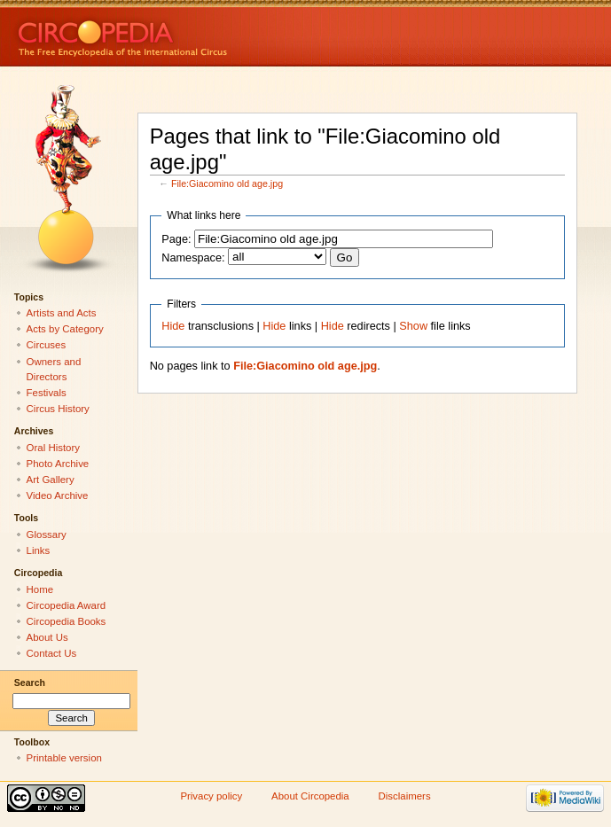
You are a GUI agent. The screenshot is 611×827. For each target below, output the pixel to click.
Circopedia (182, 33)
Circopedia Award (66, 605)
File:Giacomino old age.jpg (227, 183)
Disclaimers (405, 796)
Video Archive (58, 495)
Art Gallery (50, 479)
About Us (47, 637)
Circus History (58, 408)
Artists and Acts (62, 313)
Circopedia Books (66, 621)
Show (413, 326)
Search (29, 682)
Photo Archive (58, 463)
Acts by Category (65, 329)
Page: (176, 239)
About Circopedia (310, 796)
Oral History (53, 447)
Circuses (47, 344)
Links (39, 550)
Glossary (47, 534)
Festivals (47, 392)
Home (40, 589)
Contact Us (52, 653)
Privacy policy (211, 796)
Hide (172, 326)
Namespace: (192, 258)
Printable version (64, 758)
